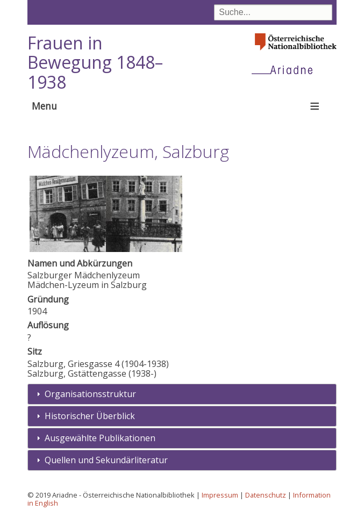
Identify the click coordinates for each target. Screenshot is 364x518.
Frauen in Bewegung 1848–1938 (95, 62)
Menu (44, 105)
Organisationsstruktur (90, 394)
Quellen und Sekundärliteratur (106, 460)
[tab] (182, 394)
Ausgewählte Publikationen (100, 438)
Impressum (220, 495)
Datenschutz (265, 495)
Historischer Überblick (90, 416)
